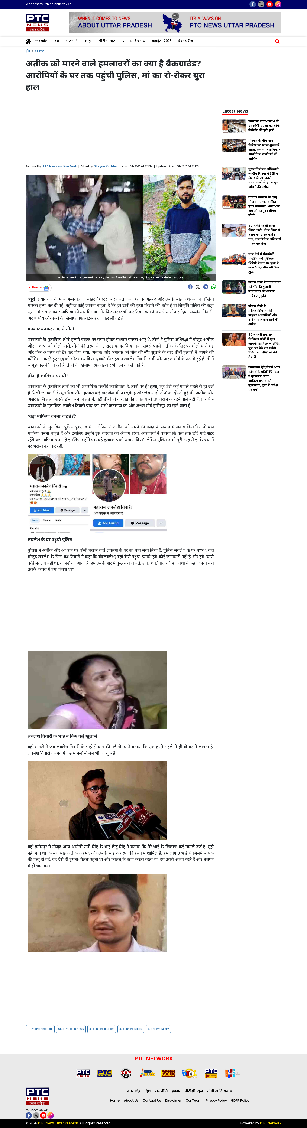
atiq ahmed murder (101, 1029)
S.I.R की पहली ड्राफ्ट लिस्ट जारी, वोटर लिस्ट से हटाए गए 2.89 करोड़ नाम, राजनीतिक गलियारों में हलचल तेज (264, 235)
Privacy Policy (216, 1100)
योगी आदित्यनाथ (133, 41)
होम (28, 51)
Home (115, 1100)
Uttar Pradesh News (71, 1029)
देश (57, 41)
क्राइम (88, 41)
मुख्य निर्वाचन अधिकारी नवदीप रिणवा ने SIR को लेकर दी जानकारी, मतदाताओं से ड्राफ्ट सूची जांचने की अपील (264, 178)
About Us (131, 1100)
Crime (39, 51)
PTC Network (270, 1123)
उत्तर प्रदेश (41, 41)
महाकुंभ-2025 (161, 41)
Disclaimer (173, 1100)
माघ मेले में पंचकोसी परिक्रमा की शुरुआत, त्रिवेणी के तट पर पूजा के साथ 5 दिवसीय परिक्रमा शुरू (263, 263)
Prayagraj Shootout (40, 1029)
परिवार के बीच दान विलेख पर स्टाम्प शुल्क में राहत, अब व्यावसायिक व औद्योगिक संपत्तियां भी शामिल (264, 150)
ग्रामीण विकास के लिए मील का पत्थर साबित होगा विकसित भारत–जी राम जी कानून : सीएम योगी (264, 207)
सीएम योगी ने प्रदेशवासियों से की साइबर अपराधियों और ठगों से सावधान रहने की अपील (263, 315)
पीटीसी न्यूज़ (107, 41)
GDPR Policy (240, 1100)
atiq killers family (158, 1029)
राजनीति (72, 41)
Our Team (193, 1100)
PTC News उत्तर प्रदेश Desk (60, 166)
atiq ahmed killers (130, 1029)
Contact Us (152, 1100)
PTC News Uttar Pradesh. (58, 1123)
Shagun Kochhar (106, 166)
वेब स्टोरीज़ (185, 41)
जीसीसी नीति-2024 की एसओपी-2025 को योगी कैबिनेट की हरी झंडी (264, 126)
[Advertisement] (121, 129)
